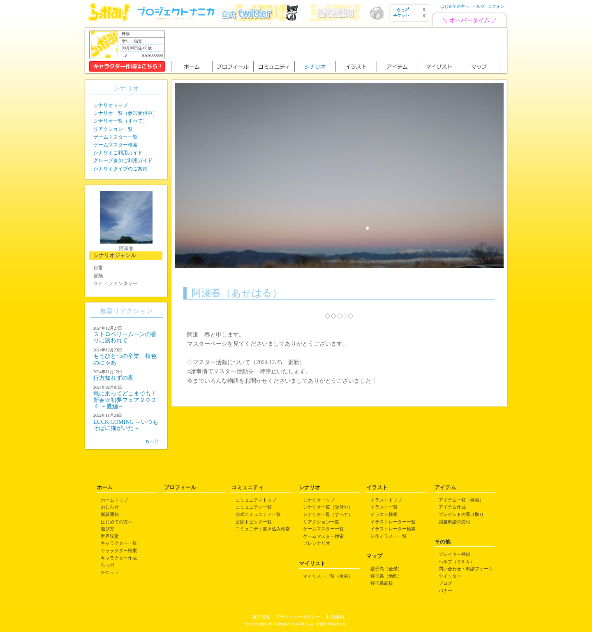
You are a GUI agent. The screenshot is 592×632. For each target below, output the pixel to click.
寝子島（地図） (386, 576)
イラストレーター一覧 (393, 521)
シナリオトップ (110, 105)
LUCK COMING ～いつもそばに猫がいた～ (125, 425)
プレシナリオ (316, 543)
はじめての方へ (454, 6)
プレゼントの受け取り (461, 514)
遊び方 (107, 528)
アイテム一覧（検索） (461, 499)
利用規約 (335, 616)
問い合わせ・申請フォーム (466, 568)
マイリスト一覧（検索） (328, 576)
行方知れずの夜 (113, 378)
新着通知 (110, 514)
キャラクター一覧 (119, 543)
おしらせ (110, 506)
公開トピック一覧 (254, 521)
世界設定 (110, 536)
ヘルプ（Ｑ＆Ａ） (456, 561)
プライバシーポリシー (298, 616)
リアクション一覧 (113, 129)
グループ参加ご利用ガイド (123, 160)
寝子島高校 (381, 583)
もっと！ (154, 441)
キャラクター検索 (119, 550)
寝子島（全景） (386, 568)
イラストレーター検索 (393, 528)
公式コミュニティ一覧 (258, 514)
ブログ (445, 583)
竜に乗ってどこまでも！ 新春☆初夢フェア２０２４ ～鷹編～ (125, 399)
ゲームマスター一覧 (115, 137)
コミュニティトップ (256, 499)
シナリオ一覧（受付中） (328, 506)
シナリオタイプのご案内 (120, 169)
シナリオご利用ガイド (118, 153)
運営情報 (261, 616)
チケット (110, 572)
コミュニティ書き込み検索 (263, 528)
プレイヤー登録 (454, 554)
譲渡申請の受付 (454, 521)
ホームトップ (114, 499)
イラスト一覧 (384, 506)
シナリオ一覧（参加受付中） (125, 113)
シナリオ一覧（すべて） (120, 121)
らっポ (107, 564)
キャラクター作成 (119, 557)
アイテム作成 (452, 506)
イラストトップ (386, 499)
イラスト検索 (384, 514)
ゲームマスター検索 (115, 145)
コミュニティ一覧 (254, 506)
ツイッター (450, 576)
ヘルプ (478, 6)
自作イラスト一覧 (388, 536)
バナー (445, 590)
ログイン (496, 6)
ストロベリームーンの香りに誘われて (125, 337)
